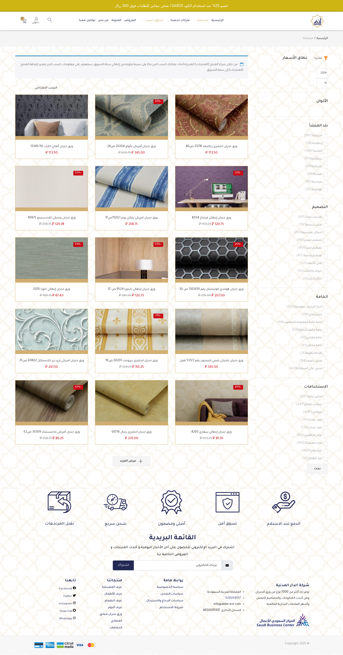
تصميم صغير (309, 240)
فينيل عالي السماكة (305, 369)
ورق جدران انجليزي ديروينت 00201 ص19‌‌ (131, 364)
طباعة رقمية (311, 353)
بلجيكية (313, 167)
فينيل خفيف (310, 361)
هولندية (313, 190)
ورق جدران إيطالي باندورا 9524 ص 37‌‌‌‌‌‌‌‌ (131, 292)
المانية (313, 151)
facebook (67, 589)
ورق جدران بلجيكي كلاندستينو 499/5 (52, 219)
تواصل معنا (87, 20)
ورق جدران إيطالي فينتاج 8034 (211, 219)
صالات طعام (309, 405)
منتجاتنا (201, 20)
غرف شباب (311, 428)
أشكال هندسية (308, 233)
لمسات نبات (310, 217)
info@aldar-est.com (227, 604)
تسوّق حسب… (151, 20)
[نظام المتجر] (36, 88)
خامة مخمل (311, 346)
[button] (24, 21)
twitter (69, 597)
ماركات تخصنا (178, 20)
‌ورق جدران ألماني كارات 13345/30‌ (51, 147)
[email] (178, 566)
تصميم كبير (309, 248)
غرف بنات (312, 420)
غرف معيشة (309, 443)
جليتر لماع (312, 315)
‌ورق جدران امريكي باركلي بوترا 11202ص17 (131, 219)
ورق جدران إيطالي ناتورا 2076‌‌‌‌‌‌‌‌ (51, 292)
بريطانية (313, 159)
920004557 (233, 598)
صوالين (312, 412)
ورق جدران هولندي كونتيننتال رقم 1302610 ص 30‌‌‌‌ (211, 292)
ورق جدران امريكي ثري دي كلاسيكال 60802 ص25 (51, 364)
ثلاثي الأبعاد (311, 263)
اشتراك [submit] (123, 566)
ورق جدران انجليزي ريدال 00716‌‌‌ (132, 436)
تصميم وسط (309, 256)
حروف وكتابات (310, 271)
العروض (130, 20)
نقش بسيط (310, 225)
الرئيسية (217, 20)
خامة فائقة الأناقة (307, 330)
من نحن (103, 20)
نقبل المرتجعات (59, 524)
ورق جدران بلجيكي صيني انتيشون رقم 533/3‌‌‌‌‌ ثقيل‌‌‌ (211, 364)
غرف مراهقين (309, 435)
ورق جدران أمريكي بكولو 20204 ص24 (131, 147)
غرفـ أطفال (312, 458)
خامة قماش (311, 338)
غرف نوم (312, 451)
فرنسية (313, 182)
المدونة (116, 20)
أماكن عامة (311, 397)
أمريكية (313, 136)
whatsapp (67, 619)
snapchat (68, 611)
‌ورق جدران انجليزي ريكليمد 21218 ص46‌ (211, 147)
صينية (314, 174)
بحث (317, 469)
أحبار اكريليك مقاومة (304, 307)
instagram (67, 604)
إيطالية (314, 143)
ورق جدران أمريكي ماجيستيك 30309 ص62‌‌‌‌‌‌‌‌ (52, 436)
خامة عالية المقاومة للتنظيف (299, 322)
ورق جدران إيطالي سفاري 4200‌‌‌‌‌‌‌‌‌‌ (211, 436)
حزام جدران (312, 279)
